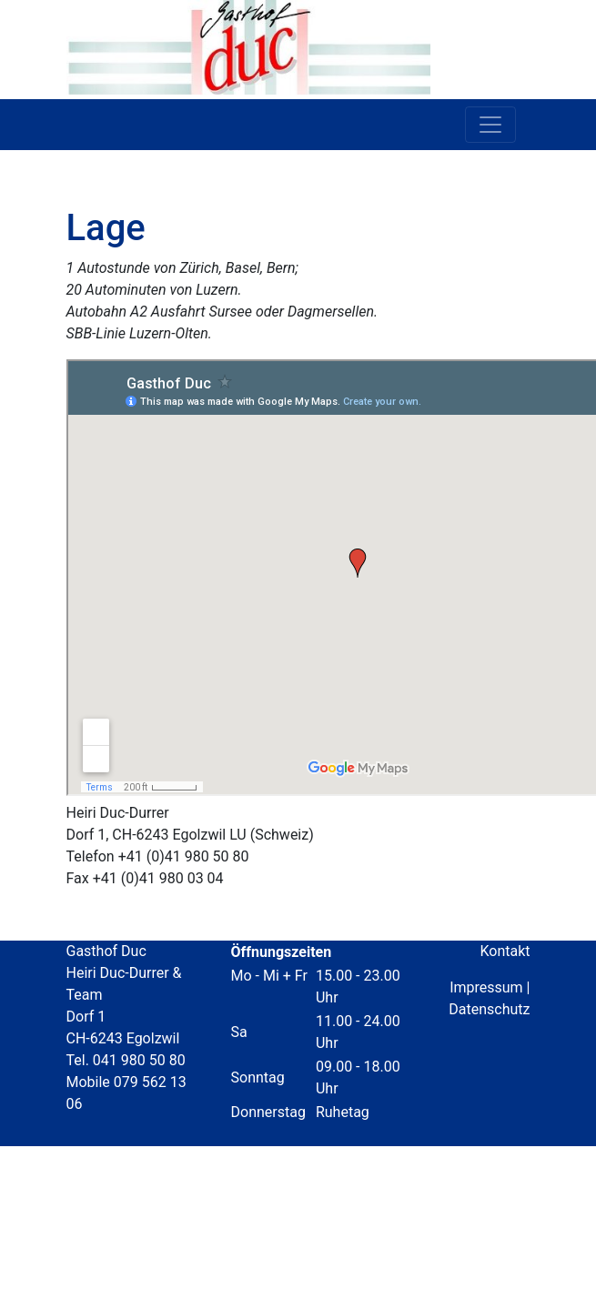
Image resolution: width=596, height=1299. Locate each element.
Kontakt (505, 951)
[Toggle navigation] (490, 124)
